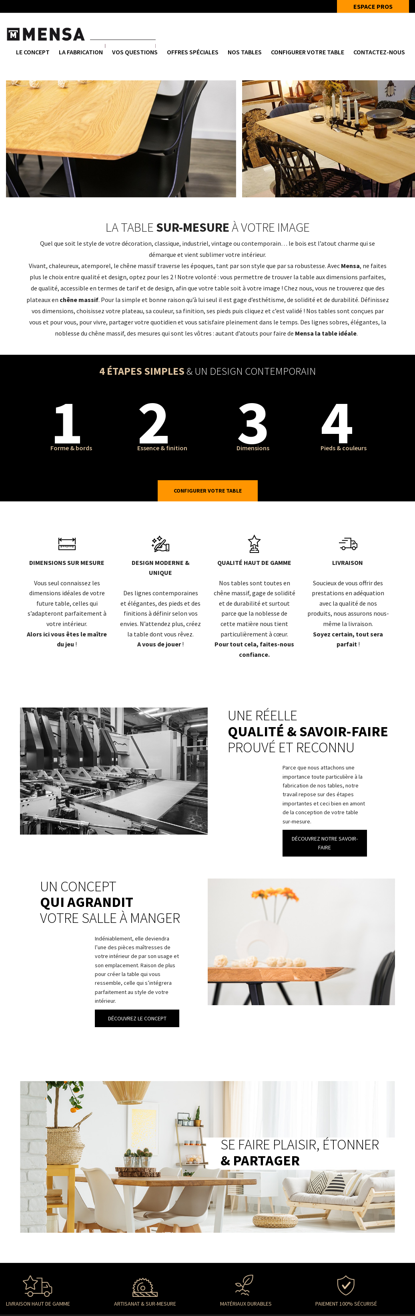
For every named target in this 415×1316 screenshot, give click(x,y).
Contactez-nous (379, 52)
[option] (121, 138)
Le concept (33, 52)
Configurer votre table (307, 52)
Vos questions (135, 52)
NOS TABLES (245, 52)
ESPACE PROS (373, 6)
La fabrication (81, 52)
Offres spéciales (193, 52)
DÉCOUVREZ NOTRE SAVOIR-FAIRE (325, 843)
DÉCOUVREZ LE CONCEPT (137, 1018)
